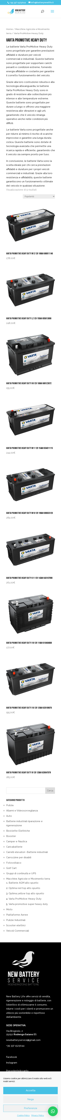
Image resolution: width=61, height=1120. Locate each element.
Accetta (30, 1090)
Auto (9, 815)
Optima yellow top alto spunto (26, 893)
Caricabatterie (14, 846)
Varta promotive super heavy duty (28, 904)
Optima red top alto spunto (24, 888)
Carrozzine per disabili (18, 857)
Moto (9, 909)
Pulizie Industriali (15, 920)
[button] (53, 1111)
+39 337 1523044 (15, 1045)
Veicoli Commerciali (17, 930)
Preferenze (30, 1108)
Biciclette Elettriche (18, 830)
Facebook (11, 1057)
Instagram (11, 1062)
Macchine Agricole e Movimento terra (28, 878)
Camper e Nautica (16, 841)
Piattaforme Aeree (17, 914)
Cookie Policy (23, 1115)
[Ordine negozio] (39, 196)
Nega (30, 1099)
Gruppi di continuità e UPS (21, 873)
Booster (11, 836)
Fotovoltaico (13, 862)
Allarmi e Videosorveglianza (22, 810)
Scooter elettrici (16, 925)
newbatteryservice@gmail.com (23, 1040)
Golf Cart (11, 868)
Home (9, 29)
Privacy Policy (37, 1115)
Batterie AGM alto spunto (23, 882)
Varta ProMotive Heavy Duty (25, 898)
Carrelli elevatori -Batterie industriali (27, 852)
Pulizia (10, 805)
